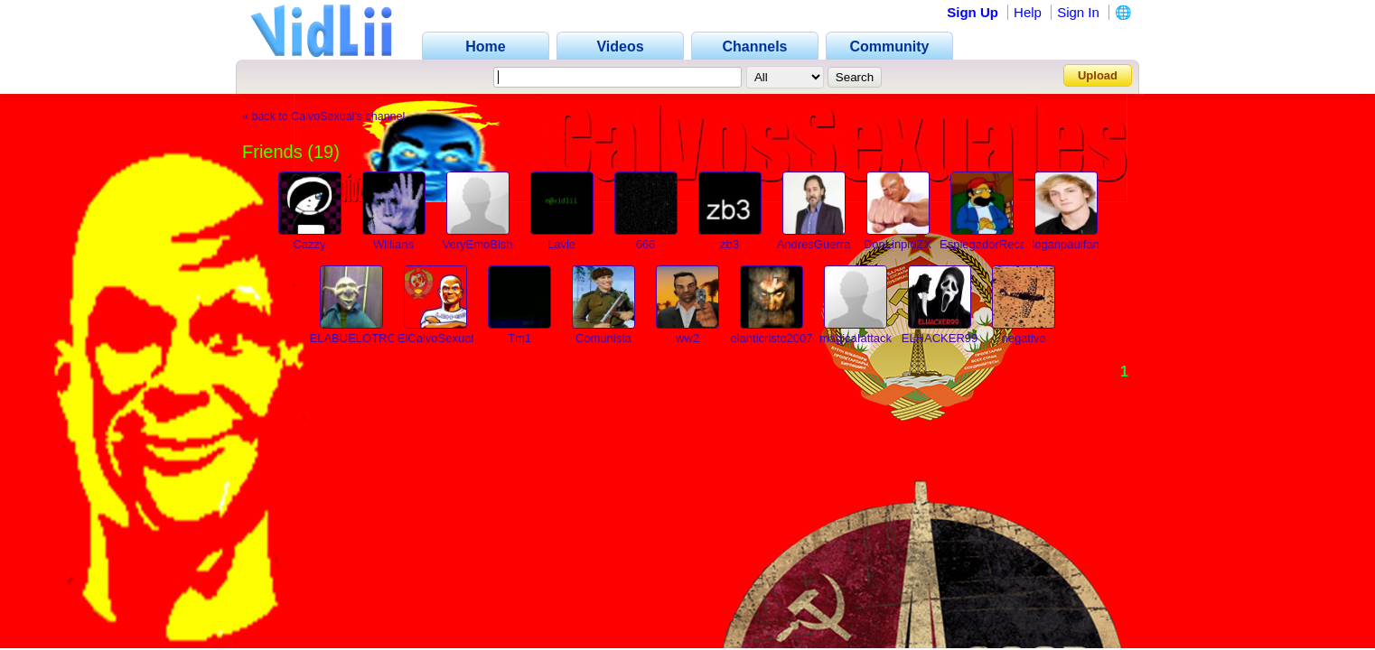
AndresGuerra (814, 244)
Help (1028, 12)
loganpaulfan (1065, 244)
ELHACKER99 (940, 338)
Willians (393, 244)
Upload (1098, 75)
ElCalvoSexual (436, 338)
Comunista (603, 338)
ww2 (687, 338)
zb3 (729, 244)
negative (1023, 338)
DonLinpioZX (897, 244)
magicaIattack (855, 338)
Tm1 (519, 338)
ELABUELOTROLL (360, 338)
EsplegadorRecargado (998, 244)
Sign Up (972, 12)
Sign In (1078, 12)
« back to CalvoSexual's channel (323, 116)
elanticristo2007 (771, 338)
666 (646, 244)
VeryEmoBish (477, 244)
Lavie (561, 244)
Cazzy (309, 244)
